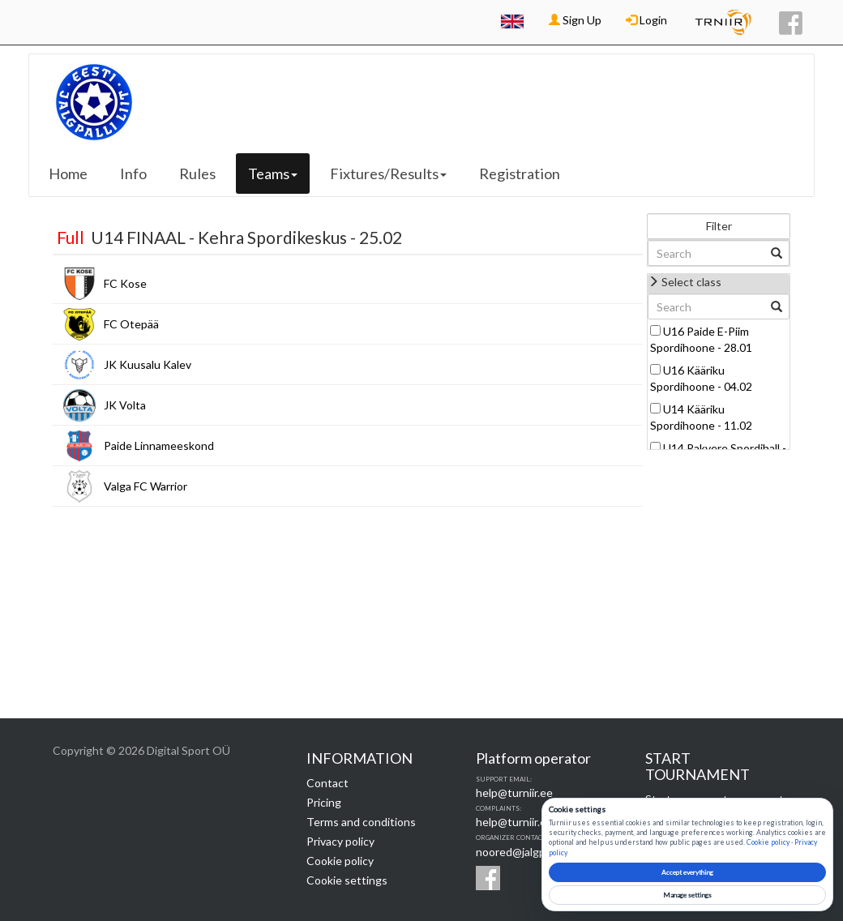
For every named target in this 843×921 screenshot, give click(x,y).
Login (646, 20)
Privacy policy (340, 841)
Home (68, 173)
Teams (272, 173)
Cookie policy (340, 860)
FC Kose (125, 283)
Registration (519, 173)
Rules (197, 173)
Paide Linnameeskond (159, 445)
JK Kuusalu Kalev (147, 364)
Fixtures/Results (388, 173)
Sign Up (575, 20)
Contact (327, 783)
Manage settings (687, 895)
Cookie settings (346, 880)
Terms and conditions (361, 822)
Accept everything (687, 872)
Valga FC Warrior (145, 486)
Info (133, 173)
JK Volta (125, 405)
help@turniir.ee (514, 792)
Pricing (323, 802)
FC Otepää (131, 324)
